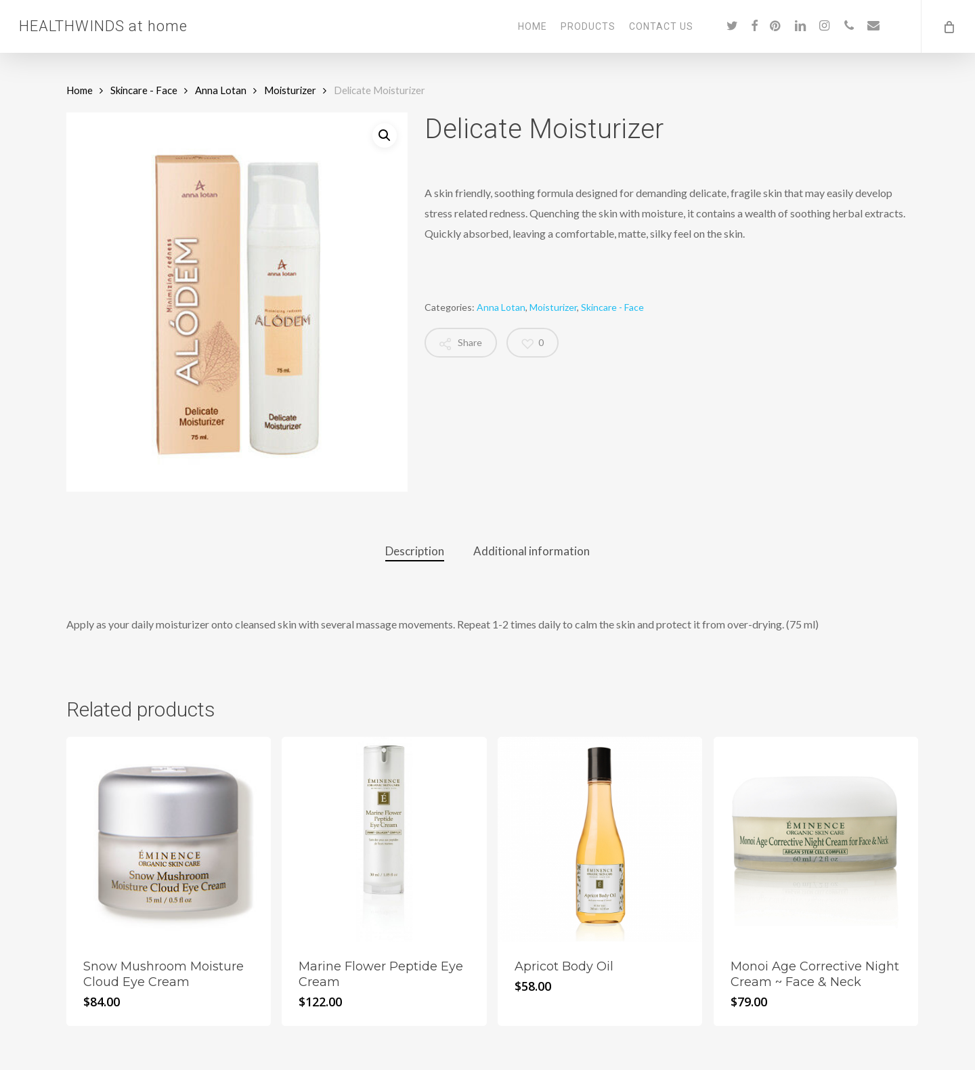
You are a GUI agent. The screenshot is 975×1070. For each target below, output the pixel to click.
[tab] (415, 551)
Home (79, 90)
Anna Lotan (220, 90)
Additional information (531, 551)
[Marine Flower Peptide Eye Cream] (384, 839)
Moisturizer (290, 90)
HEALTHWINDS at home (103, 26)
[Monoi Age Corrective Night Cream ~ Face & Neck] (816, 839)
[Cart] (948, 26)
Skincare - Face (143, 90)
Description (414, 551)
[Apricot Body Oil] (600, 839)
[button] (384, 135)
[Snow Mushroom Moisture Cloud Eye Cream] (168, 839)
